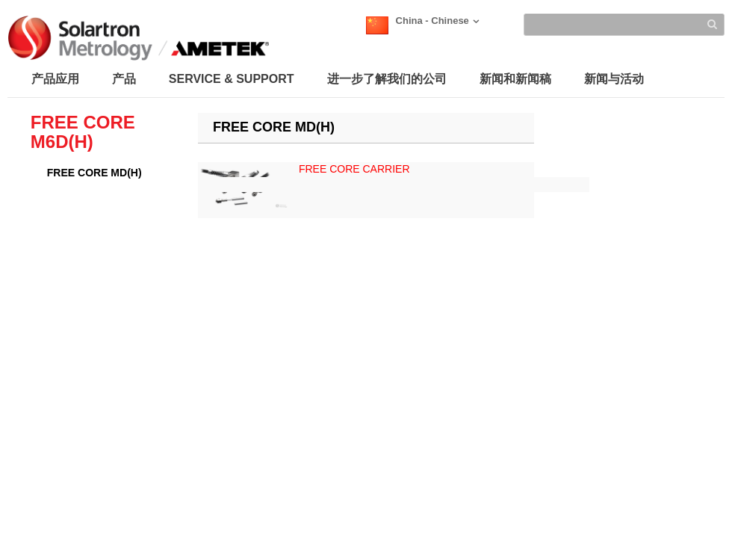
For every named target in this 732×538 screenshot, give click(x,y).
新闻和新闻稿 (515, 78)
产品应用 (55, 78)
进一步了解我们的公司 (387, 78)
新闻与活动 (614, 78)
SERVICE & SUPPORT (231, 78)
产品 (124, 78)
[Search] (624, 24)
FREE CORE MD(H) (94, 173)
